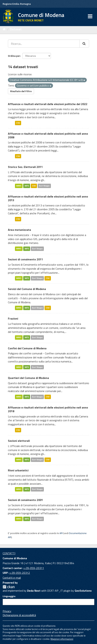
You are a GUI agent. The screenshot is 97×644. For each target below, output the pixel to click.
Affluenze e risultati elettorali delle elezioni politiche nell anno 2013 (48, 198)
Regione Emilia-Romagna (17, 4)
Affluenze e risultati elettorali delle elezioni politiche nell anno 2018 (48, 409)
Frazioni (13, 318)
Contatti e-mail (12, 578)
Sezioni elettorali (19, 441)
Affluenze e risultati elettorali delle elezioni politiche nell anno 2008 (48, 135)
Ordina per (14, 56)
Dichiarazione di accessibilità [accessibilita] (19, 615)
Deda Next (33, 590)
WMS (18, 185)
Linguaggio (9, 596)
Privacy (7, 611)
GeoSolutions (83, 590)
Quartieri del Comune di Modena (28, 378)
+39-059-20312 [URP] (19, 573)
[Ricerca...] (44, 44)
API (61, 533)
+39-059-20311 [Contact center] (33, 568)
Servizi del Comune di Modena (27, 289)
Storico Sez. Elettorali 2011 (25, 167)
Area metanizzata (19, 230)
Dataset (16, 29)
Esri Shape (44, 185)
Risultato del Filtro (21, 91)
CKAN (9, 587)
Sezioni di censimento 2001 (25, 500)
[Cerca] (84, 44)
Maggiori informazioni (62, 639)
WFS (27, 185)
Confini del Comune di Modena (27, 348)
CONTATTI (9, 553)
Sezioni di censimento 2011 (25, 259)
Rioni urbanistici (18, 470)
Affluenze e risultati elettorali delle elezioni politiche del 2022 (47, 104)
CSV (18, 122)
